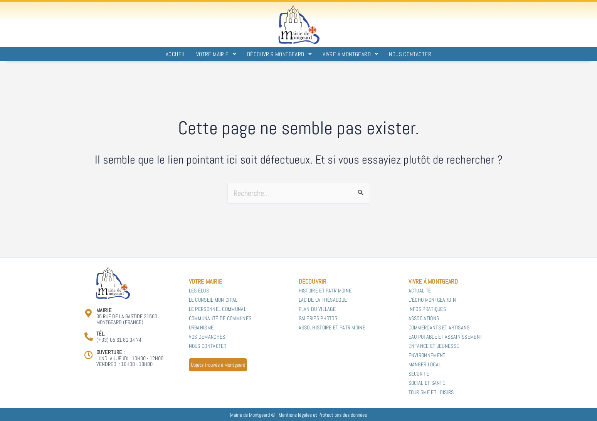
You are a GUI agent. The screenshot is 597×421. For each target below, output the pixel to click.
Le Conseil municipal (213, 299)
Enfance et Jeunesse (434, 345)
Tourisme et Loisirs (431, 392)
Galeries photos (318, 318)
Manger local (425, 364)
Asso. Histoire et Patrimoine (332, 327)
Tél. (101, 333)
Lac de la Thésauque (323, 299)
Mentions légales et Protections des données (323, 414)
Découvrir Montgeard (279, 54)
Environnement (427, 355)
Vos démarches (207, 336)
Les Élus (199, 290)
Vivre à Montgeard (350, 54)
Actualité (420, 290)
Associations (424, 318)
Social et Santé (427, 382)
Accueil (175, 54)
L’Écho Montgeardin (432, 299)
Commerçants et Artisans (439, 327)
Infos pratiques (427, 309)
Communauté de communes (220, 318)
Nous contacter (410, 54)
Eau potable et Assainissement (446, 336)
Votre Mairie (216, 54)
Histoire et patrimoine (325, 290)
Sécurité (419, 373)
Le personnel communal (217, 309)
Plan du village (317, 309)
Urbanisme (201, 327)
